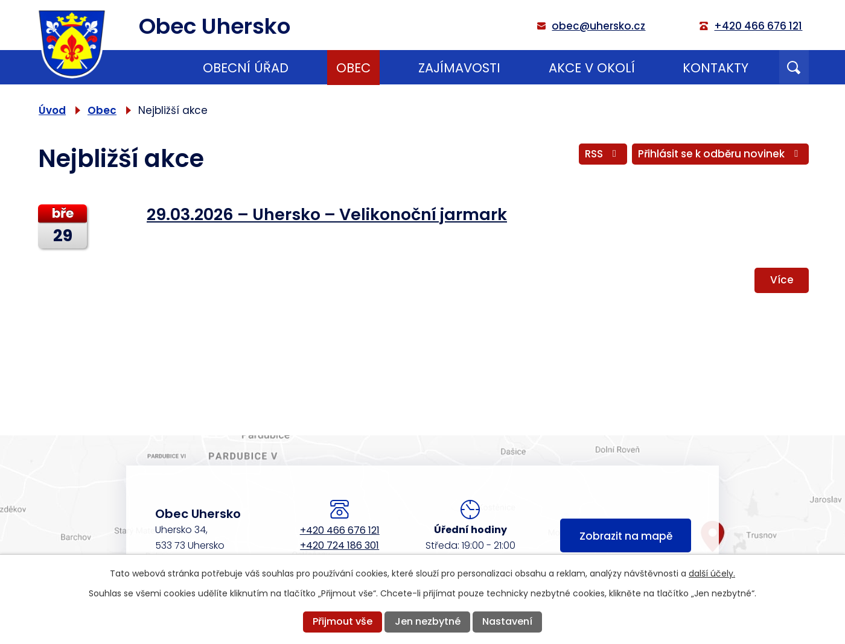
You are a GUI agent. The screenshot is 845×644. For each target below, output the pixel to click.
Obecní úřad (246, 68)
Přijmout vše (342, 621)
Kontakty (715, 68)
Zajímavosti (459, 68)
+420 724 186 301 (339, 545)
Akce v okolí (592, 68)
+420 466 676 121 (340, 530)
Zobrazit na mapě (625, 536)
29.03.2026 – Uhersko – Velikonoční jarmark (327, 214)
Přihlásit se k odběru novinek (720, 154)
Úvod (145, 67)
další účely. (712, 573)
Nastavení (507, 621)
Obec (353, 68)
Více (782, 280)
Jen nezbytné (428, 621)
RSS (603, 154)
